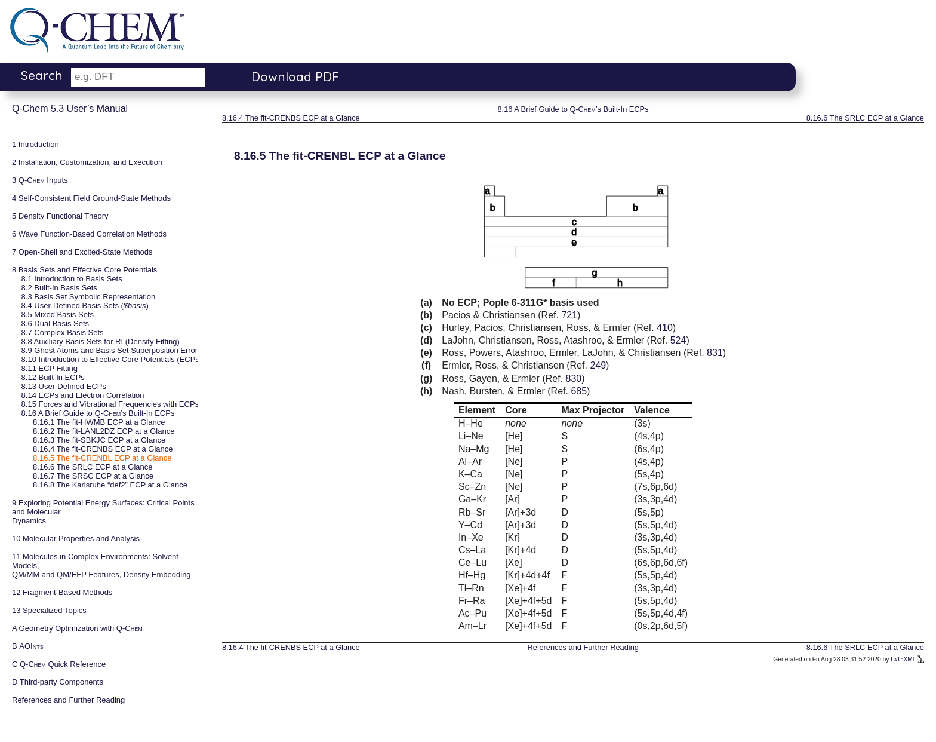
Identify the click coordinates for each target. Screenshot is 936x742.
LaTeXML (907, 659)
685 (579, 391)
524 (678, 340)
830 (574, 378)
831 (715, 353)
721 (569, 315)
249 (598, 365)
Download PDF (295, 76)
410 (665, 328)
